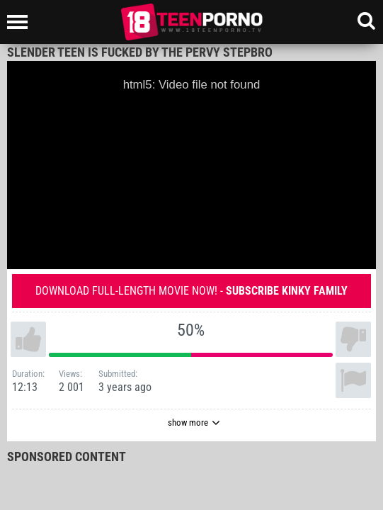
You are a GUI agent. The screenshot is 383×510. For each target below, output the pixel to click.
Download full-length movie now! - (191, 291)
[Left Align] (21, 21)
